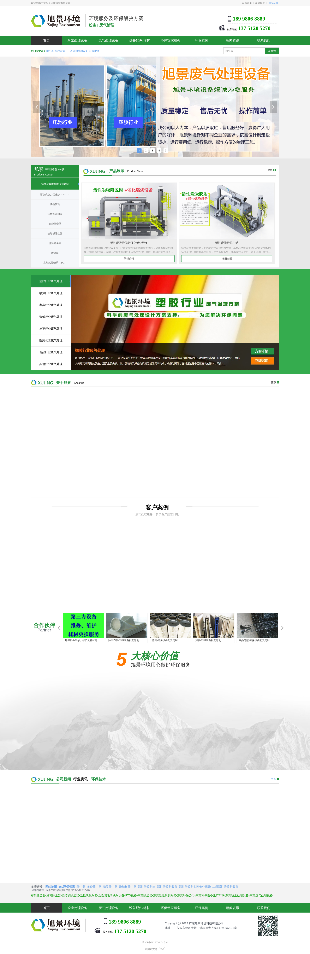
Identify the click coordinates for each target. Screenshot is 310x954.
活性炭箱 (60, 51)
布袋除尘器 (94, 886)
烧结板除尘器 (127, 886)
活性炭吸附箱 (146, 886)
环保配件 (94, 51)
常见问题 (274, 3)
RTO (69, 51)
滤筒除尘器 (110, 886)
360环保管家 (67, 886)
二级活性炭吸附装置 (225, 886)
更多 (273, 779)
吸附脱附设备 (80, 51)
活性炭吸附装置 (167, 886)
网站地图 (51, 886)
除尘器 (50, 51)
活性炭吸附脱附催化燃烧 (195, 886)
